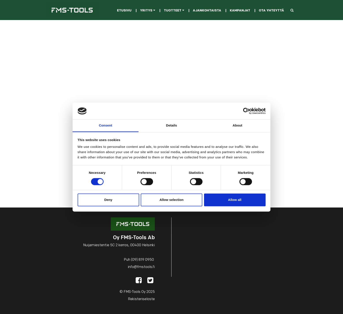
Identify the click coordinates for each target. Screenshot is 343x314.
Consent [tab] (105, 125)
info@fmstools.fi (141, 267)
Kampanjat (240, 10)
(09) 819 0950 (142, 260)
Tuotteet (174, 11)
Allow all (234, 200)
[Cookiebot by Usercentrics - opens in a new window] (246, 111)
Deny (108, 200)
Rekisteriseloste (141, 299)
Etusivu (124, 10)
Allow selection (171, 200)
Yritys (147, 11)
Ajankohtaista (207, 10)
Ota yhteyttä (271, 10)
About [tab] (237, 125)
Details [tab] (171, 125)
